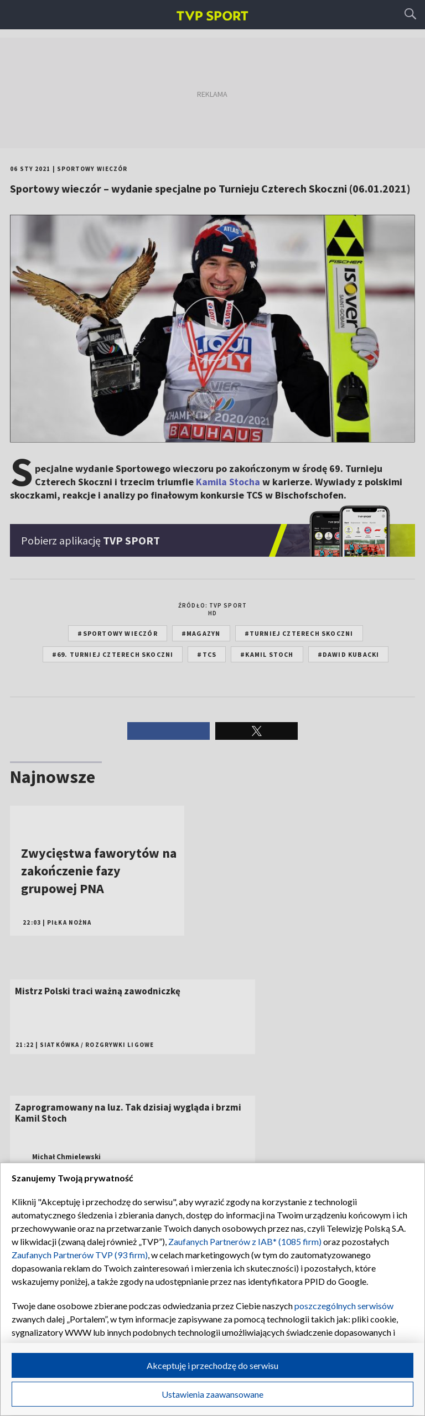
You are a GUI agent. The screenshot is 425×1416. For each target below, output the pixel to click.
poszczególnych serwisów (343, 1305)
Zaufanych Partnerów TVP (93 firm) (80, 1254)
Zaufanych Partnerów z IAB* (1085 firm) (245, 1241)
